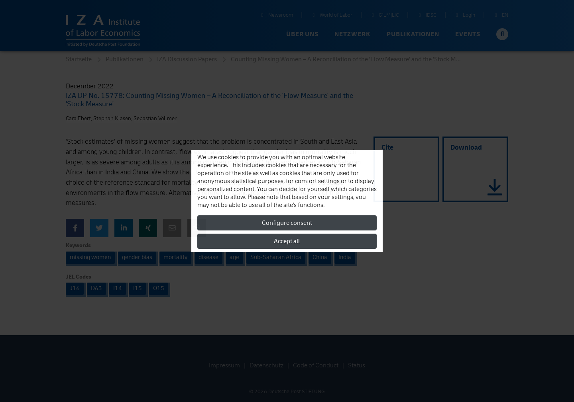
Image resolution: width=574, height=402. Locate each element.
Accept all (287, 241)
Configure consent (287, 223)
